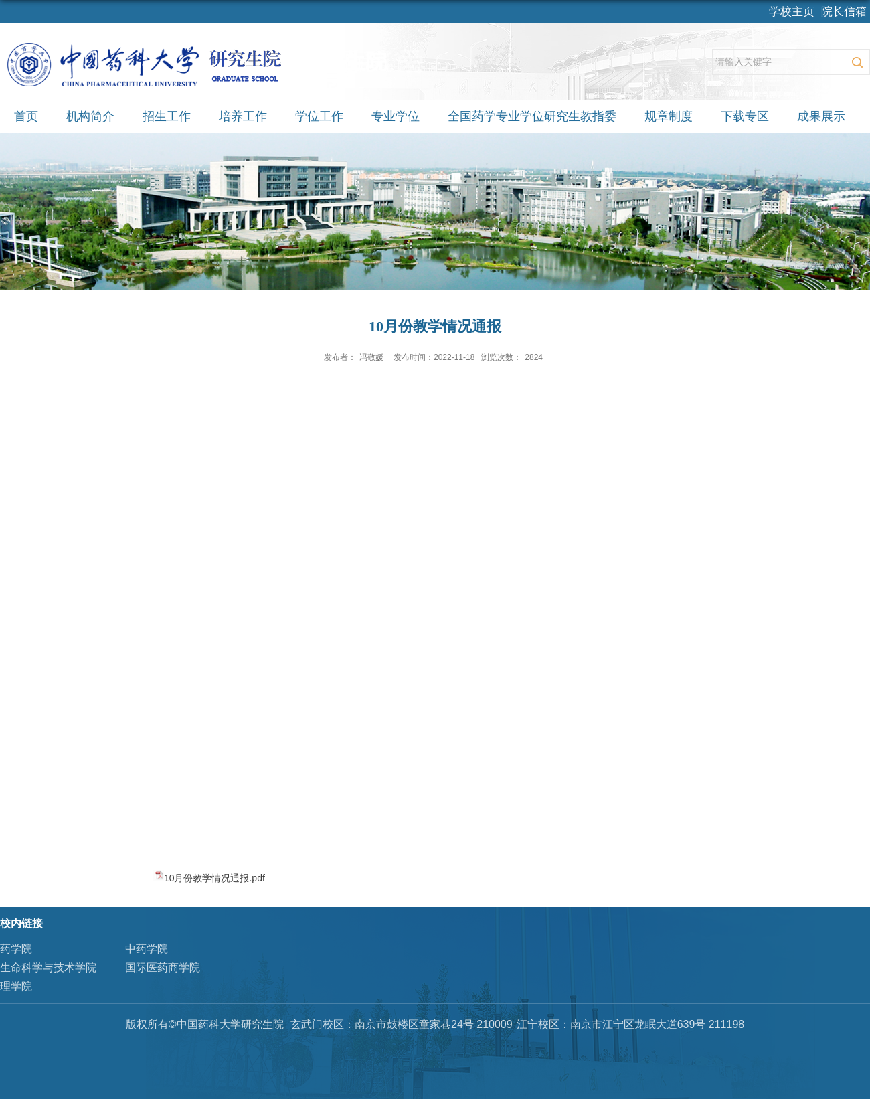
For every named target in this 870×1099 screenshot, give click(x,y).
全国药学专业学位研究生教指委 (532, 116)
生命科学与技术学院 (48, 967)
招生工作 (167, 116)
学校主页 (791, 11)
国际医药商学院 (162, 967)
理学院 (16, 986)
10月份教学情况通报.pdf (214, 878)
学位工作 (319, 116)
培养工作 (243, 116)
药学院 (16, 948)
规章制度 (668, 116)
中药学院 (146, 948)
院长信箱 (844, 11)
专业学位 (395, 116)
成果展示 (821, 116)
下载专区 (745, 116)
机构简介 (90, 116)
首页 (26, 116)
